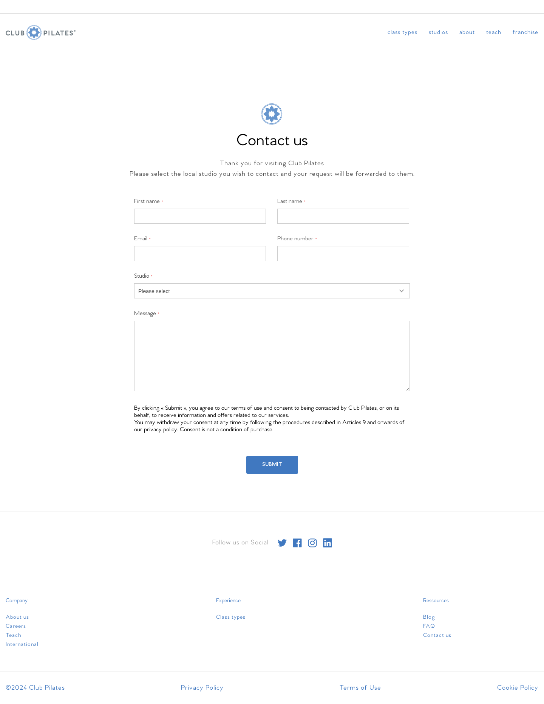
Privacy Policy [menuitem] (202, 688)
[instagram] (312, 542)
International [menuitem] (22, 644)
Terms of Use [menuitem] (360, 688)
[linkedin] (327, 542)
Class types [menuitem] (402, 32)
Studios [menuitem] (438, 32)
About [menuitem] (467, 32)
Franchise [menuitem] (525, 32)
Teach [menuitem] (493, 32)
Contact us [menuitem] (437, 635)
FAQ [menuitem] (429, 626)
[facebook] (297, 542)
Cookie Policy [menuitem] (517, 688)
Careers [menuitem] (16, 626)
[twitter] (282, 542)
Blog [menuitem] (429, 617)
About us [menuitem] (17, 617)
